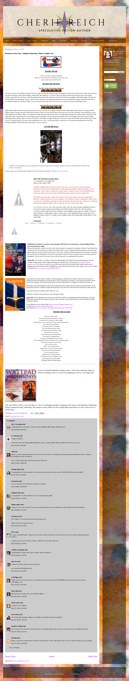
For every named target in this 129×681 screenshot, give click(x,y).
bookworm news (15, 416)
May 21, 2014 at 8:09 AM (18, 429)
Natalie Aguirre (15, 504)
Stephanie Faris (16, 493)
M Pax (13, 532)
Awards (84, 41)
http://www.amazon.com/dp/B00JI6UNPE (47, 268)
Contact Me (113, 41)
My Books (63, 41)
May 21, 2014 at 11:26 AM (18, 463)
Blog (26, 223)
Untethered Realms (98, 41)
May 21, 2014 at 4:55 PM (18, 526)
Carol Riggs (15, 577)
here (56, 373)
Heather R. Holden (17, 626)
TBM (12, 451)
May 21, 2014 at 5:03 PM (18, 543)
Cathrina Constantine (17, 550)
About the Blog (18, 41)
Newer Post (10, 656)
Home (7, 41)
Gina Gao (14, 561)
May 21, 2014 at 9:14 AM (18, 445)
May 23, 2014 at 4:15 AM (18, 631)
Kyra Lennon (15, 614)
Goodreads (41, 223)
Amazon (58, 223)
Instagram (50, 223)
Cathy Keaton (15, 603)
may (22, 416)
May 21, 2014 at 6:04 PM (18, 571)
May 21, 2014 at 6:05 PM (18, 585)
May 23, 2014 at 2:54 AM (19, 608)
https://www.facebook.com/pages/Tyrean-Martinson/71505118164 (53, 308)
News (53, 41)
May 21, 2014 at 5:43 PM (18, 555)
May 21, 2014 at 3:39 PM (18, 498)
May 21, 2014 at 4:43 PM (18, 510)
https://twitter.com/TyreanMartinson (42, 306)
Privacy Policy (32, 41)
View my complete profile (112, 65)
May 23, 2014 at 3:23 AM (19, 620)
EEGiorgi (14, 638)
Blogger (81, 674)
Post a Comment (14, 647)
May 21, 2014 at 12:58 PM (19, 486)
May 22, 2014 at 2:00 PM (19, 596)
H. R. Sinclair (15, 436)
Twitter (33, 223)
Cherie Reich (119, 51)
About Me (44, 41)
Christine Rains (16, 469)
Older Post (92, 656)
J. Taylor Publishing (62, 171)
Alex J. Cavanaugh (16, 424)
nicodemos (67, 674)
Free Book (73, 41)
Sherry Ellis (14, 591)
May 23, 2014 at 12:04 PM (19, 643)
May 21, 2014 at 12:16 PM (18, 475)
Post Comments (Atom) (21, 661)
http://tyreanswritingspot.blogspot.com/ (61, 304)
